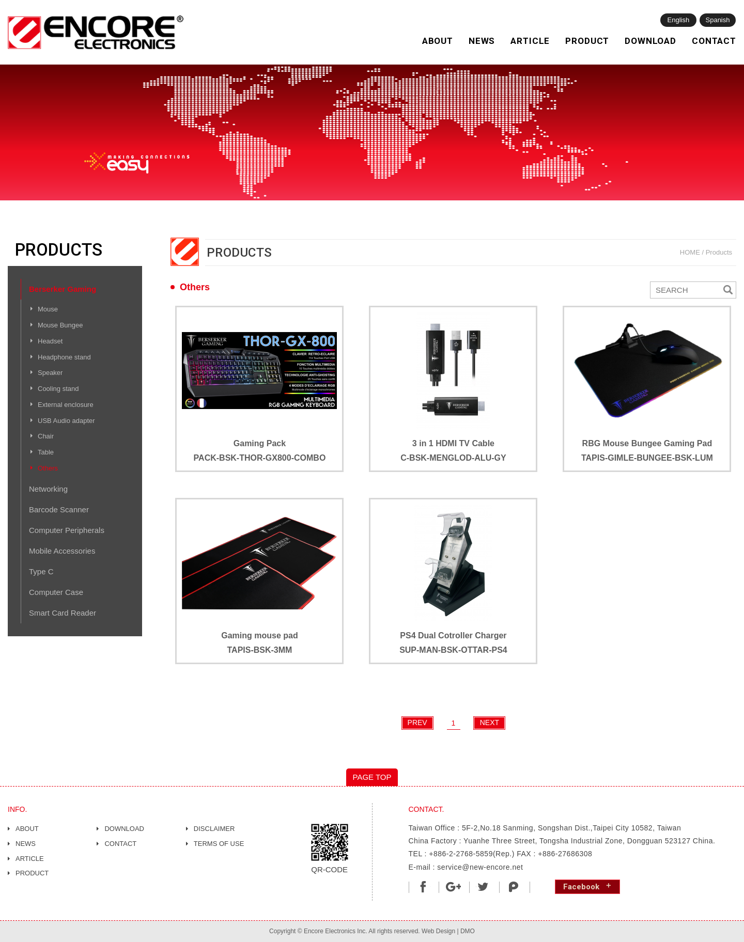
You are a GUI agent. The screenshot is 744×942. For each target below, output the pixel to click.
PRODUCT (587, 41)
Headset (50, 341)
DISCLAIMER (214, 829)
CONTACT (714, 41)
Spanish (718, 20)
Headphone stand (64, 357)
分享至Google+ (453, 886)
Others (48, 468)
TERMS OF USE (219, 843)
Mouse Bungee (60, 325)
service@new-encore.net (480, 867)
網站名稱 (95, 32)
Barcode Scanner (59, 509)
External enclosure (66, 405)
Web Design (438, 931)
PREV (417, 722)
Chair (46, 436)
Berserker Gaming (62, 289)
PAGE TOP (371, 777)
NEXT (489, 722)
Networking (48, 488)
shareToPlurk (513, 886)
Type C (41, 571)
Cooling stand (58, 388)
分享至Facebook (423, 886)
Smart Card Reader (62, 612)
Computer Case (56, 592)
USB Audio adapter (66, 421)
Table (46, 452)
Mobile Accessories (62, 550)
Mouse (48, 309)
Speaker (50, 372)
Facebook (581, 886)
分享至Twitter (483, 886)
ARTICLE (530, 41)
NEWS (482, 41)
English (679, 20)
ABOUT (437, 41)
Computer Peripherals (66, 530)
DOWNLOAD (650, 41)
